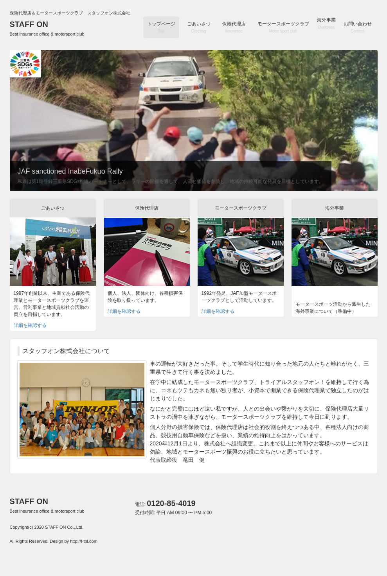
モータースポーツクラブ (283, 27)
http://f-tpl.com (83, 541)
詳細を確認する (30, 325)
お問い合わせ (358, 27)
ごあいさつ (199, 27)
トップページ (161, 27)
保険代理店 (234, 27)
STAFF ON (47, 28)
